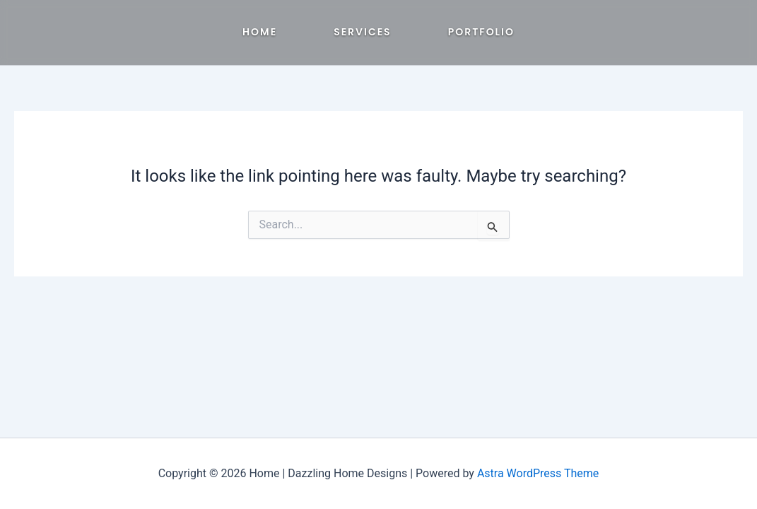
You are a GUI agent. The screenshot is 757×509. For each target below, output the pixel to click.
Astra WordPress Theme (538, 473)
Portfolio (481, 32)
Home (259, 32)
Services (363, 32)
